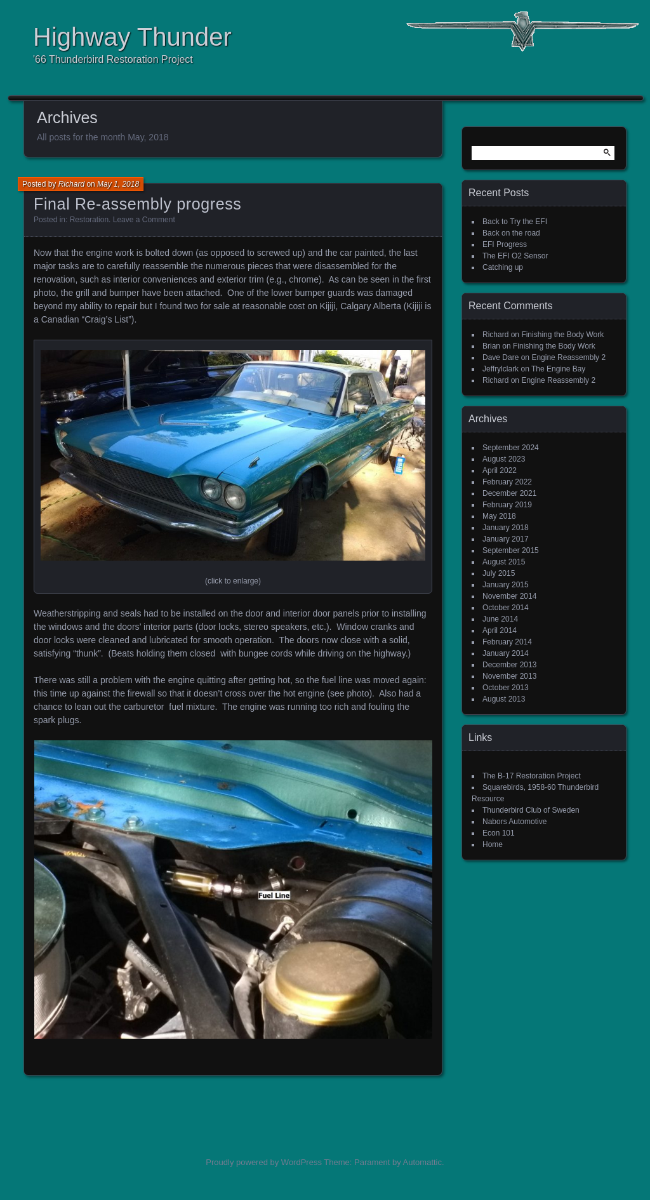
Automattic (422, 1162)
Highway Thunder (132, 37)
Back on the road (511, 233)
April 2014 (499, 630)
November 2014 (509, 596)
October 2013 (505, 687)
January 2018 (505, 527)
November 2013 (509, 676)
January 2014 (505, 653)
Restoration (89, 219)
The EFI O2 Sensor (515, 255)
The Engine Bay (558, 368)
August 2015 (503, 561)
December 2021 (509, 493)
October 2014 (505, 607)
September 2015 (510, 550)
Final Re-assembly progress (137, 204)
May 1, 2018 (118, 184)
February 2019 (507, 504)
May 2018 (499, 516)
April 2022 (499, 470)
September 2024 (510, 447)
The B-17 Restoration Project (531, 775)
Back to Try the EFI (514, 221)
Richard (71, 184)
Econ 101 (498, 833)
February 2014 (507, 641)
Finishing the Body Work (562, 334)
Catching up (502, 267)
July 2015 (498, 573)
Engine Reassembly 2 (568, 357)
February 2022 (507, 481)
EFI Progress (504, 244)
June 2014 (500, 619)
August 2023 (503, 459)
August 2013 (503, 699)
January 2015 (505, 584)
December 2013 (509, 664)
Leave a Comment (144, 219)
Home (492, 844)
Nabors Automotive (514, 821)
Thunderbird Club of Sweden (531, 810)
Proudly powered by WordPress (264, 1162)
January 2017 (505, 539)
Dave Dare (500, 357)
